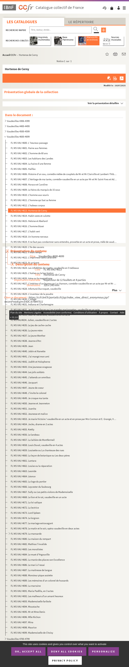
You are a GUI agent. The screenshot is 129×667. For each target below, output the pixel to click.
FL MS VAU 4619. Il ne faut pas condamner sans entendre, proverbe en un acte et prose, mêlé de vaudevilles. (64, 241)
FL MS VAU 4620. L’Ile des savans (27, 247)
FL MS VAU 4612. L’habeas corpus (28, 205)
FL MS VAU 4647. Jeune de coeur (27, 387)
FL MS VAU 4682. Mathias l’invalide (29, 544)
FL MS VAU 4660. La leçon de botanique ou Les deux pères (40, 455)
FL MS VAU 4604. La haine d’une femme (31, 163)
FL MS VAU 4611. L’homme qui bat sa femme (33, 200)
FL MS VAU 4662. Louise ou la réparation (31, 465)
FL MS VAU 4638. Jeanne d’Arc (26, 340)
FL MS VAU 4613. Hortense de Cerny (29, 210)
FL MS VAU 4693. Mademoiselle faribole (31, 601)
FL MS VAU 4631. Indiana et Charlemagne (32, 304)
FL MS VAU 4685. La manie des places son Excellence (38, 559)
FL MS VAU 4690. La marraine (26, 585)
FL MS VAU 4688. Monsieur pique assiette (32, 575)
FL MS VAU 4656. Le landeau (25, 434)
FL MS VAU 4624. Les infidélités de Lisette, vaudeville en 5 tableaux (45, 267)
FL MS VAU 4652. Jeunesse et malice (29, 413)
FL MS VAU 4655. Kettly (22, 429)
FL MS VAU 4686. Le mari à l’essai (28, 564)
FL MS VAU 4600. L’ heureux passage (29, 142)
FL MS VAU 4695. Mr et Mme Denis (28, 611)
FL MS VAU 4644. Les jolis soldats (27, 372)
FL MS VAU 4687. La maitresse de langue (31, 570)
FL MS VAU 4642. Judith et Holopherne (30, 361)
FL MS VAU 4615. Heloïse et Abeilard (29, 221)
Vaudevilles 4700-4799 (18, 638)
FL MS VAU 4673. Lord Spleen (25, 512)
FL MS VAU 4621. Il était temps (26, 252)
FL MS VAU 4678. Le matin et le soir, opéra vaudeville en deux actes (45, 528)
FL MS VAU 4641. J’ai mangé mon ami (30, 356)
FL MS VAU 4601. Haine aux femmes (29, 148)
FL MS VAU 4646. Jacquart (24, 382)
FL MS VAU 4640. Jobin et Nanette (28, 351)
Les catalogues (22, 21)
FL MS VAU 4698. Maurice (23, 627)
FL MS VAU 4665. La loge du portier (28, 481)
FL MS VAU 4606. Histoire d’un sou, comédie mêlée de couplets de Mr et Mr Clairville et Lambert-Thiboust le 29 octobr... (64, 174)
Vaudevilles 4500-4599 (18, 131)
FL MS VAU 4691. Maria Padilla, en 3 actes (32, 591)
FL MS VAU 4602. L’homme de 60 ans (29, 153)
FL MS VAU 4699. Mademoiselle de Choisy (32, 632)
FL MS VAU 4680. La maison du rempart (31, 538)
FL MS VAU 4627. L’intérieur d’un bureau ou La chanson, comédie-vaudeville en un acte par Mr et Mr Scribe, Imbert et (64, 283)
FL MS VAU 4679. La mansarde (26, 533)
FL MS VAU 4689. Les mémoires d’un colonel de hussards (39, 580)
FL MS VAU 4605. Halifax (23, 168)
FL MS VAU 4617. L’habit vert (25, 231)
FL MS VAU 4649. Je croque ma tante (29, 398)
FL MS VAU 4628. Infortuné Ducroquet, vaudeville (36, 288)
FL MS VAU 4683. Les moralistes (27, 549)
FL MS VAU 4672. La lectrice (25, 507)
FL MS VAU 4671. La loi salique (26, 502)
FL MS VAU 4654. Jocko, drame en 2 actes (32, 424)
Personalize (103, 651)
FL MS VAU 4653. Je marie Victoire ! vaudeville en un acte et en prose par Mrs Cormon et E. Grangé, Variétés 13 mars (64, 419)
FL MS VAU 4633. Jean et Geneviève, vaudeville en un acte (40, 314)
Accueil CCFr (9, 54)
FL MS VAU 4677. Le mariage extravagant (32, 523)
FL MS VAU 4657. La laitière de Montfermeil (33, 439)
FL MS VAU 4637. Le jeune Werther (28, 335)
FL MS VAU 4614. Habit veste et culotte (30, 215)
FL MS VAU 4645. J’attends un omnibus (30, 377)
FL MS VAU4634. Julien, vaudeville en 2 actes (34, 320)
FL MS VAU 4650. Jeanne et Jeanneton (30, 403)
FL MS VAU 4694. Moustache (25, 606)
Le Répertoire (81, 21)
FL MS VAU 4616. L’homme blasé (27, 226)
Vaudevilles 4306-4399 (18, 121)
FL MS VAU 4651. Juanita (23, 408)
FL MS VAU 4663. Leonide (23, 471)
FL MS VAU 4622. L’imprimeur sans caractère (33, 257)
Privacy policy (65, 660)
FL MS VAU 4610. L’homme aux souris (30, 195)
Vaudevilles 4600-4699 (18, 136)
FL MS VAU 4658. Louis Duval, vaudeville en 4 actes (37, 445)
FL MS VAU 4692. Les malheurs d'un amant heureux (37, 596)
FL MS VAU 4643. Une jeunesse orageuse (31, 366)
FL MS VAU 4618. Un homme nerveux (29, 236)
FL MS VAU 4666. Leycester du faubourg (31, 486)
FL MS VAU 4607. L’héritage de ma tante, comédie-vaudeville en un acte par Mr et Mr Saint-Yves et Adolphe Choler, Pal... (64, 179)
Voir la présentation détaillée (103, 103)
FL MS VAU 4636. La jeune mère (26, 330)
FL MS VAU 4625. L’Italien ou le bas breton (32, 273)
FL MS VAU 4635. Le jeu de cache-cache (31, 325)
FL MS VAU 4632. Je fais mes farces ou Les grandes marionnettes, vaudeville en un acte (55, 309)
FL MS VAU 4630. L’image (23, 299)
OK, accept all (28, 651)
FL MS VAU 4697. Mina (22, 622)
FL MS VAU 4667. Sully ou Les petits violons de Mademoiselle (42, 492)
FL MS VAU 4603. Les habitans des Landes (32, 158)
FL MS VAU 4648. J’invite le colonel (28, 393)
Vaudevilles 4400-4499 (18, 126)
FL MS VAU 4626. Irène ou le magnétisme (31, 278)
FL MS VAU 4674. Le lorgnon (25, 518)
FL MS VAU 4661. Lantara (23, 460)
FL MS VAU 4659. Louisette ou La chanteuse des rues (37, 450)
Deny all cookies (67, 651)
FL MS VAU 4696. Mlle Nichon (25, 617)
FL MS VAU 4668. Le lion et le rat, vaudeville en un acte (39, 497)
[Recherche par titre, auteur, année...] (60, 30)
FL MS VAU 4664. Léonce (23, 476)
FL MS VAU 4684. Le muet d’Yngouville (30, 554)
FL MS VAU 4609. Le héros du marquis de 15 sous (35, 189)
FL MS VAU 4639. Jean (22, 346)
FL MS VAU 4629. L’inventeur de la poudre (32, 294)
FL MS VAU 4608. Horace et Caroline (29, 184)
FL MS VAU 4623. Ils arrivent (25, 262)
